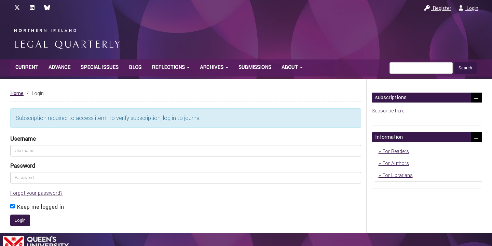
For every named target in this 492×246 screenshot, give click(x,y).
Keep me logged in (37, 207)
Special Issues (100, 67)
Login (468, 8)
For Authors (395, 163)
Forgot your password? (36, 193)
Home (17, 93)
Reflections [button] (171, 67)
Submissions (254, 67)
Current (26, 67)
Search (465, 68)
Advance (59, 67)
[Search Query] (421, 68)
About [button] (292, 67)
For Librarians (397, 175)
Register (437, 8)
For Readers (395, 151)
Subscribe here (388, 110)
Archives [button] (214, 67)
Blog (135, 67)
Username (23, 139)
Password (22, 166)
